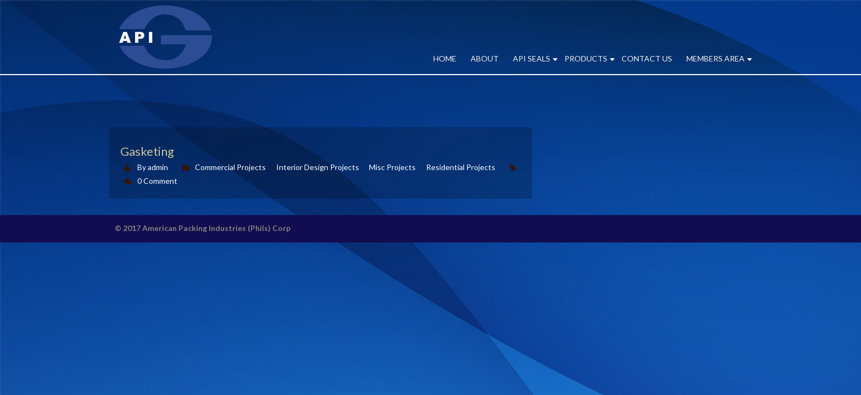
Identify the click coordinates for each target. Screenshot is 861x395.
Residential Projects (460, 167)
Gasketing (147, 151)
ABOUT (485, 58)
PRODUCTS (585, 58)
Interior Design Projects (317, 167)
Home (444, 58)
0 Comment (157, 180)
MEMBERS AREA (715, 58)
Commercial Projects (230, 167)
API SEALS (531, 58)
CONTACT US (647, 58)
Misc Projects (392, 167)
